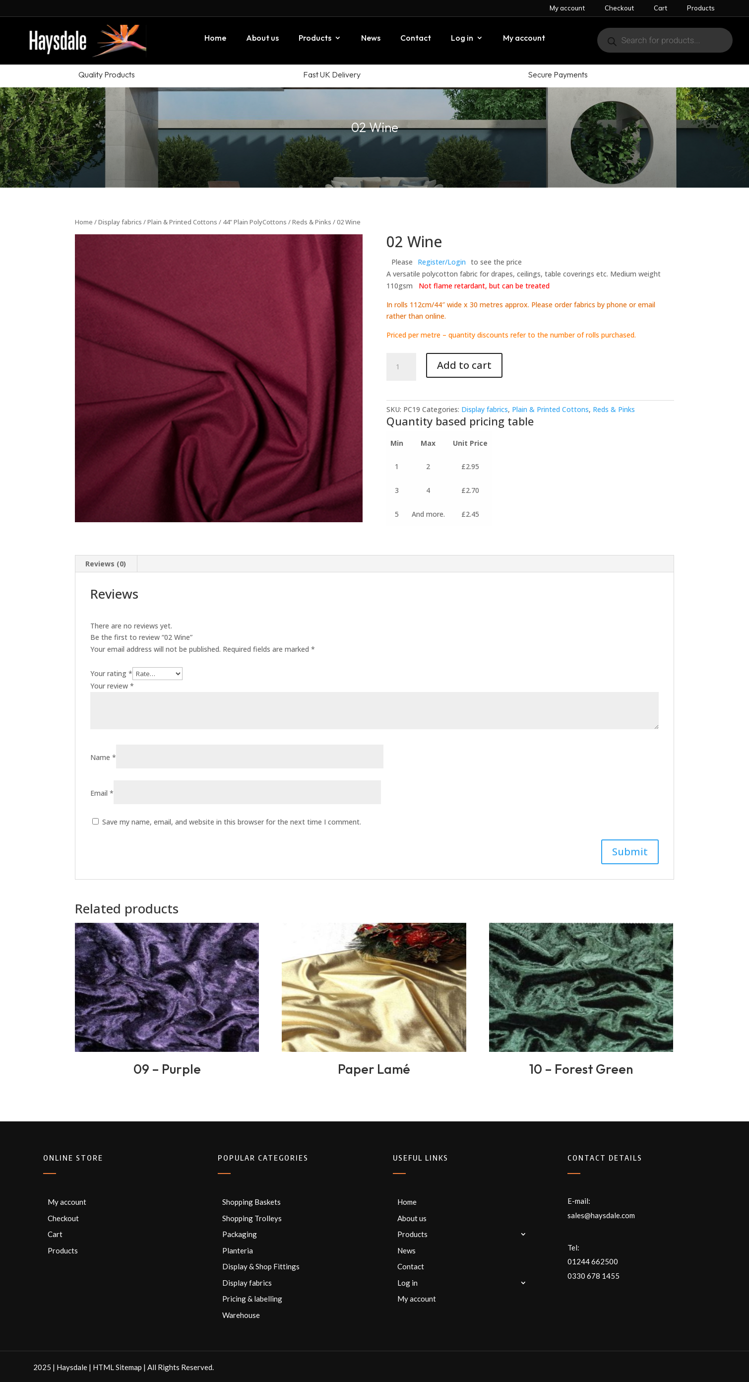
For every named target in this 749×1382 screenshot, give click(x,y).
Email (102, 793)
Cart (660, 8)
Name (103, 757)
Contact (415, 38)
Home (215, 38)
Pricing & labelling (252, 1298)
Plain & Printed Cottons (182, 221)
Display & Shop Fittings (261, 1266)
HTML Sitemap (117, 1367)
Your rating (111, 673)
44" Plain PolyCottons (255, 221)
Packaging (239, 1234)
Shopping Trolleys (252, 1218)
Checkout (619, 8)
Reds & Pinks (311, 221)
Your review (112, 686)
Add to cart (464, 365)
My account (567, 8)
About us (262, 38)
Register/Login (442, 262)
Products (701, 8)
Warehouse (241, 1315)
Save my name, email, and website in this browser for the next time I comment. (231, 822)
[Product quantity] (401, 367)
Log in (462, 38)
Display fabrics (120, 221)
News (370, 38)
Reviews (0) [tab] (105, 563)
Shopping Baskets (251, 1201)
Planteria (237, 1250)
